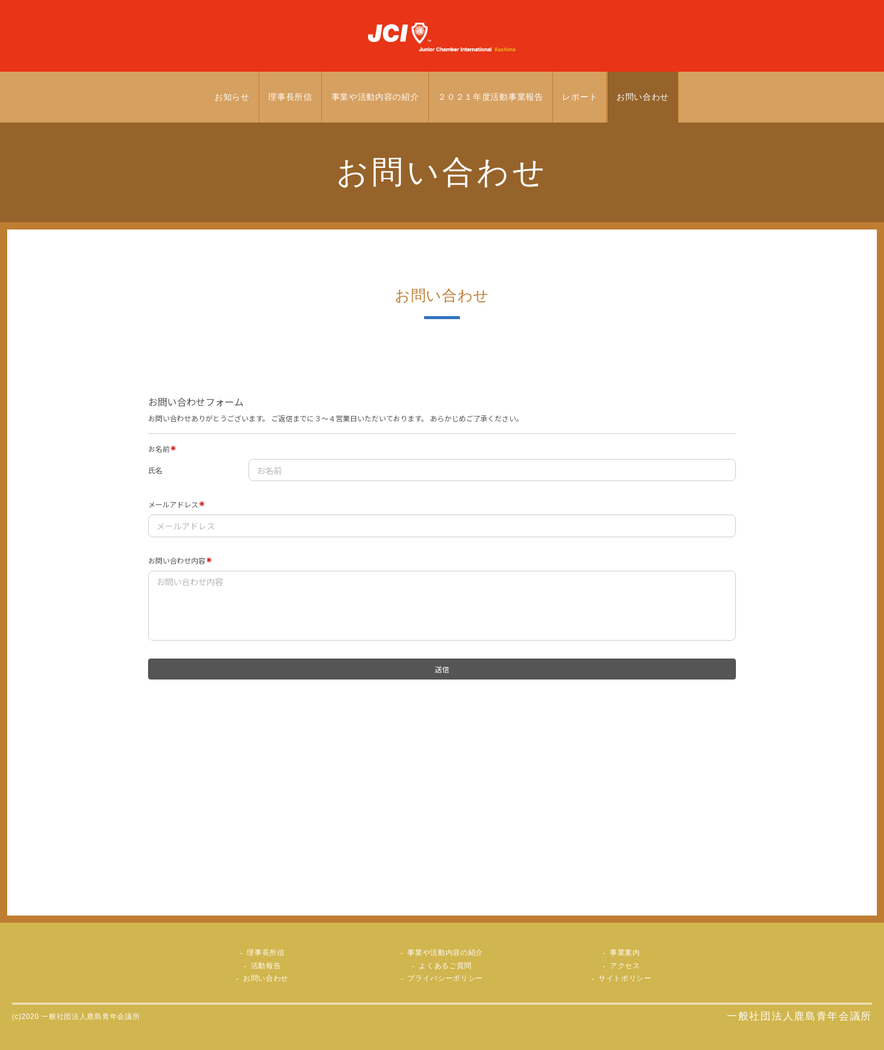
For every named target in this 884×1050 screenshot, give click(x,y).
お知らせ (232, 97)
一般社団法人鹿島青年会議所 (799, 1016)
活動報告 (266, 966)
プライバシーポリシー (445, 978)
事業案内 (625, 952)
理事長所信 (290, 97)
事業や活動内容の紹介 (375, 97)
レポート (579, 97)
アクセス (625, 966)
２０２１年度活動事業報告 (490, 97)
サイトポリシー (625, 978)
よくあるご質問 (445, 966)
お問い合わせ (642, 97)
